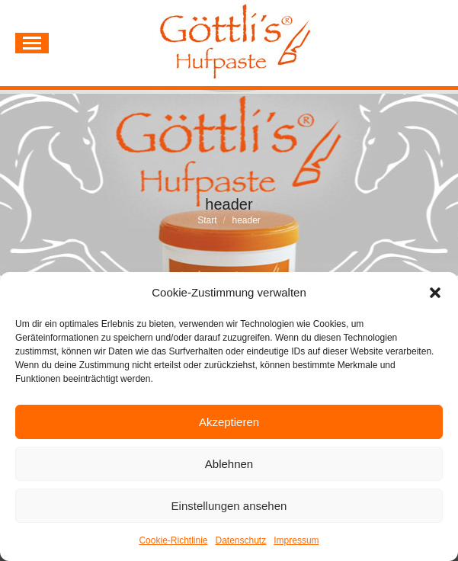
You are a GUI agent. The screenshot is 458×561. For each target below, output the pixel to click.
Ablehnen (229, 463)
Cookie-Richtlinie (173, 540)
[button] (435, 292)
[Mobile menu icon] (32, 43)
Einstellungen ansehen (229, 505)
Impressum (296, 540)
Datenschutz (241, 540)
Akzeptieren (229, 421)
